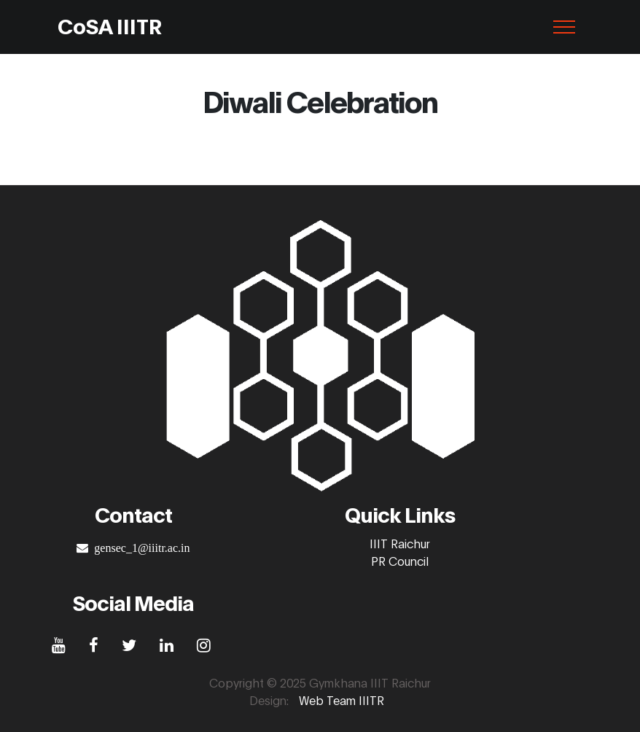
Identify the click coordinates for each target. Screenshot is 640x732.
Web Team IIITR (341, 699)
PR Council (400, 560)
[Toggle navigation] (564, 27)
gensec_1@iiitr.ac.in (139, 547)
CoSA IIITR (110, 25)
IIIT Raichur (400, 542)
